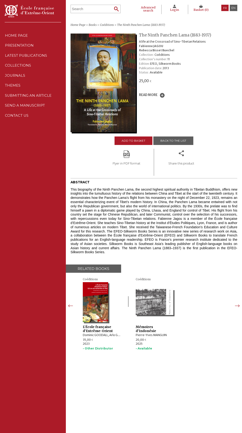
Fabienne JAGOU (151, 46)
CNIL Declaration (155, 398)
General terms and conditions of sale (168, 408)
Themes (95, 408)
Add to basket (133, 140)
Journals (97, 403)
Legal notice (151, 394)
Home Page (16, 36)
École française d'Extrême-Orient (29, 11)
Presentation (19, 46)
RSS (145, 413)
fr (225, 8)
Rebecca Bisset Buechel (156, 50)
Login (174, 10)
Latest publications (26, 57)
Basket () (201, 10)
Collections (99, 398)
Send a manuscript (25, 111)
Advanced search (147, 8)
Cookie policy (152, 403)
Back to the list (173, 140)
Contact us (17, 122)
